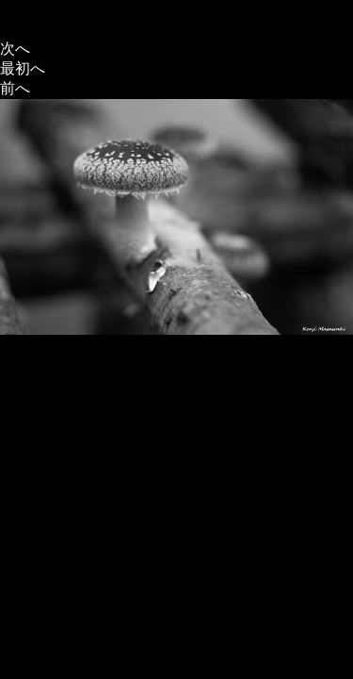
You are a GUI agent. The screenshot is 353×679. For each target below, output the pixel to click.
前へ (15, 88)
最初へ (22, 68)
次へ (15, 49)
